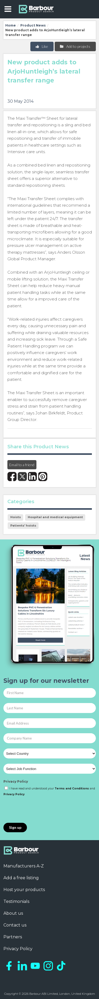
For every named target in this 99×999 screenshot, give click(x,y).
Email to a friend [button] (21, 464)
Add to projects (74, 46)
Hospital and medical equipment (55, 517)
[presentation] (43, 810)
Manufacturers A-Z (23, 865)
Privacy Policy (15, 781)
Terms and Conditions (72, 788)
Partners (12, 936)
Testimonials (16, 901)
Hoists (15, 517)
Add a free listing (21, 877)
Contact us (14, 925)
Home (10, 25)
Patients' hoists (23, 525)
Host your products (24, 889)
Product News (33, 25)
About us (13, 913)
